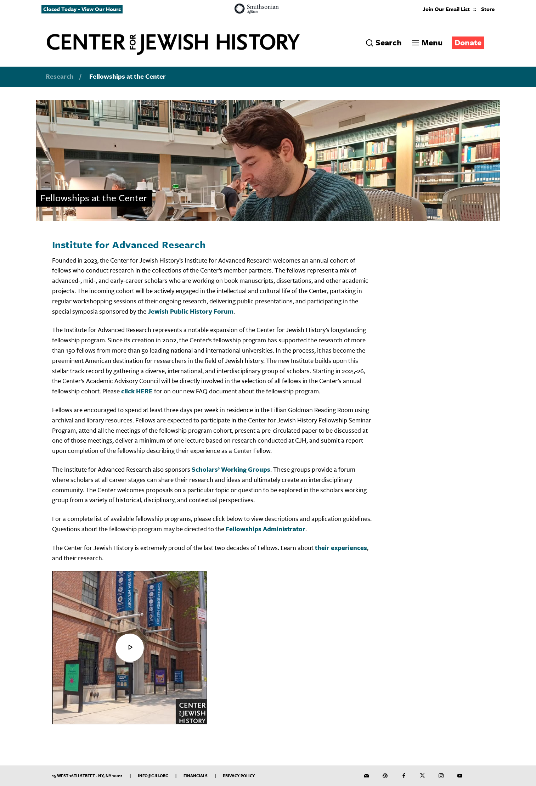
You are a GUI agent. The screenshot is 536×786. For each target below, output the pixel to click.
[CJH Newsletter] (366, 775)
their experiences (341, 547)
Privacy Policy (239, 776)
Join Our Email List (446, 9)
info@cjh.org (153, 776)
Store (488, 9)
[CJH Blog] (385, 775)
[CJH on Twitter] (422, 775)
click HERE (137, 390)
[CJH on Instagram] (441, 775)
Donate (468, 42)
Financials (196, 776)
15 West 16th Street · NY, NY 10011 (87, 776)
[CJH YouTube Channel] (459, 775)
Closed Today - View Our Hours (82, 9)
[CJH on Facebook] (403, 775)
